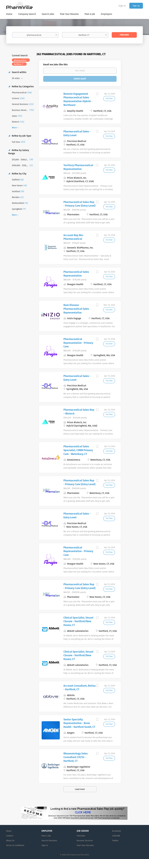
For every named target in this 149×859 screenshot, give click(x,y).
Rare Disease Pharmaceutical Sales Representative (76, 308)
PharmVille (84, 855)
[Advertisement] (134, 108)
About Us (10, 840)
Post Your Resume (85, 845)
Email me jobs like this (55, 64)
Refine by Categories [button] (22, 86)
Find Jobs (124, 35)
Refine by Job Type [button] (21, 135)
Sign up (136, 6)
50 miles (16, 78)
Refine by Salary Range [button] (18, 152)
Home (8, 831)
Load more (80, 789)
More (14, 127)
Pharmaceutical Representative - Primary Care (78, 342)
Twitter (115, 840)
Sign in (122, 5)
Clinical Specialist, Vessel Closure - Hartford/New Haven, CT (78, 621)
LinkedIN (116, 836)
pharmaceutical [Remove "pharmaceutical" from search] (20, 60)
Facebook (116, 831)
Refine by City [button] (18, 173)
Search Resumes (49, 840)
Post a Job (46, 836)
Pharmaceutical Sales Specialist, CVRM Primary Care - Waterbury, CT (78, 450)
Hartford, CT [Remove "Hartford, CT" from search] (18, 64)
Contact (9, 836)
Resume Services (85, 840)
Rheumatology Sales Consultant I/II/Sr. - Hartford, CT (75, 757)
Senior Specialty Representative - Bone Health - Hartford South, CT (79, 723)
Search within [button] (18, 72)
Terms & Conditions (15, 845)
